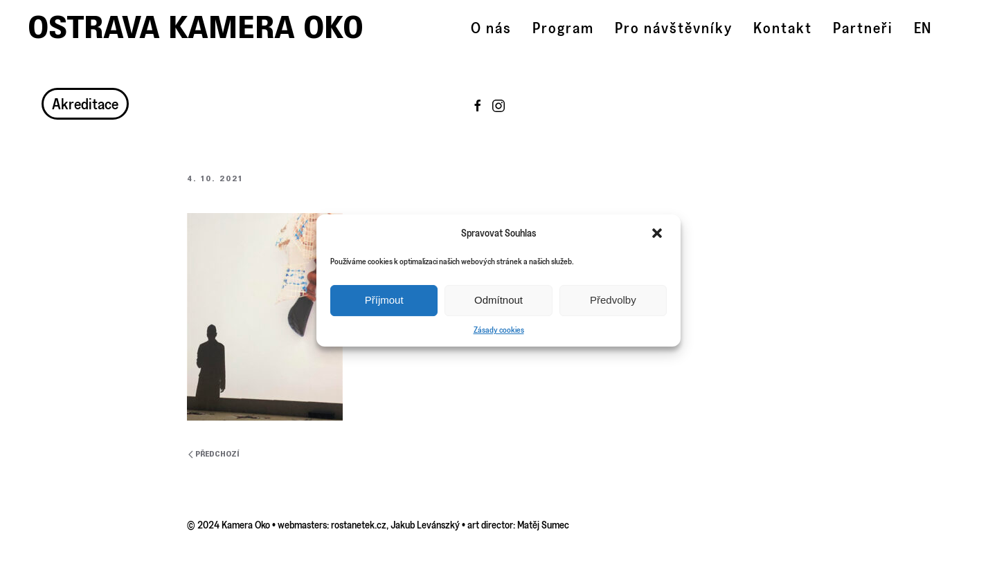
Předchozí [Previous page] (214, 454)
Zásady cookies (499, 329)
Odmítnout (498, 300)
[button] (658, 233)
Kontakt (782, 27)
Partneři (863, 27)
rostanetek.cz (358, 525)
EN (922, 27)
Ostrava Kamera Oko (195, 27)
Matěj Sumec (543, 525)
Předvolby (613, 300)
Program (563, 27)
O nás (491, 27)
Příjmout (384, 300)
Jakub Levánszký (425, 525)
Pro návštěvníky (674, 27)
